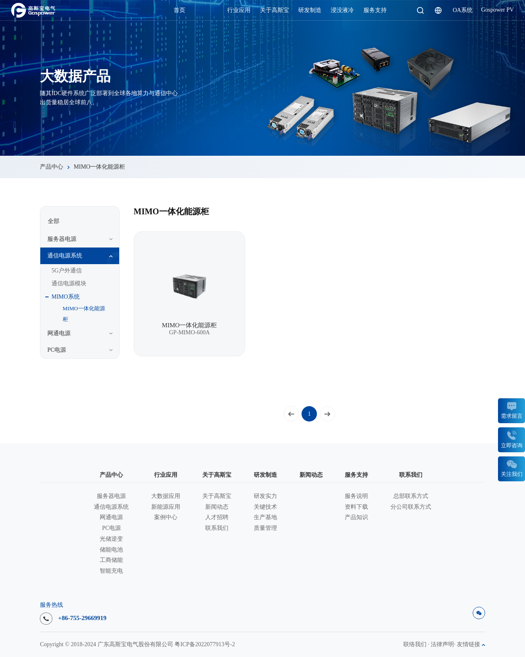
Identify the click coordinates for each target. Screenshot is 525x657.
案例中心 (165, 517)
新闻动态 (216, 507)
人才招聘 (216, 517)
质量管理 (265, 528)
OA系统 (463, 10)
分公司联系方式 (410, 507)
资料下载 (356, 507)
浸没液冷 (342, 10)
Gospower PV (497, 10)
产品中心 (206, 10)
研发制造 (309, 10)
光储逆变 (111, 539)
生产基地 (265, 517)
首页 (179, 10)
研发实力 (265, 496)
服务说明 (356, 496)
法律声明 (442, 644)
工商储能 (111, 560)
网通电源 (111, 517)
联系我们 (216, 528)
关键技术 (265, 507)
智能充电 (111, 571)
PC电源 (111, 528)
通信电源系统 (111, 507)
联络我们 (415, 644)
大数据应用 (165, 496)
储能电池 (111, 550)
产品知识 (356, 517)
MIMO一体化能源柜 (99, 167)
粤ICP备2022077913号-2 (204, 644)
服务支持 (375, 10)
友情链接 (471, 644)
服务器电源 (111, 496)
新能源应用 (165, 507)
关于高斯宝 (274, 10)
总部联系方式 (410, 496)
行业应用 (238, 10)
